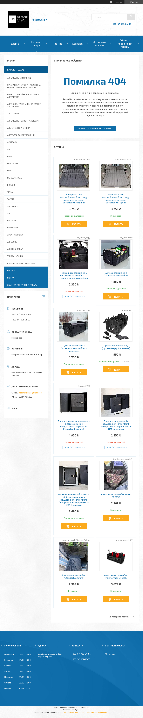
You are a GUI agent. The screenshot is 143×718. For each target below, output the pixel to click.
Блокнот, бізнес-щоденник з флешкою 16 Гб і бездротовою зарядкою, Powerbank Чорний (74, 425)
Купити (76, 224)
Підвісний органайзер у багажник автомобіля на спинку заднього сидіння (74, 275)
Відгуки (11, 277)
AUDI (9, 149)
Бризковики (13, 227)
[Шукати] (131, 17)
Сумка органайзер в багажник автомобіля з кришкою (74, 348)
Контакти (77, 43)
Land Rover (12, 163)
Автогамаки (13, 114)
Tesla (10, 192)
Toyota (10, 199)
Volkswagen (13, 206)
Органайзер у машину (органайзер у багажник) (116, 346)
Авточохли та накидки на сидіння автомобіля (24, 105)
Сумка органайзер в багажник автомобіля (116, 274)
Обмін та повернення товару (125, 43)
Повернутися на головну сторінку (95, 128)
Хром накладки (15, 235)
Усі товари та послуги (119, 616)
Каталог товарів (36, 43)
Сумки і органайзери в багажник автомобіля (23, 95)
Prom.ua (85, 707)
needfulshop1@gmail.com (30, 392)
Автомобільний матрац (19, 78)
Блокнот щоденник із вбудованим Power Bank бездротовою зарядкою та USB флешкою (116, 425)
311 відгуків (118, 2)
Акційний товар (15, 249)
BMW (9, 156)
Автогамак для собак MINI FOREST (116, 495)
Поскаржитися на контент (74, 712)
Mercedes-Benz (14, 178)
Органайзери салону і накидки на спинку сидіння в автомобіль (24, 86)
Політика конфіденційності (98, 712)
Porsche (11, 185)
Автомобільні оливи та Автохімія (23, 121)
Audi (9, 213)
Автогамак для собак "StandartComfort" (74, 576)
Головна (15, 43)
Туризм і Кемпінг (15, 256)
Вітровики (12, 220)
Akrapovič (12, 142)
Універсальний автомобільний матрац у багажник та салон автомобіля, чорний (74, 198)
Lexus (10, 170)
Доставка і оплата (99, 43)
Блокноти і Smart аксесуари (21, 263)
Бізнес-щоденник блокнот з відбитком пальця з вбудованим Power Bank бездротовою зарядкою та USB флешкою (73, 499)
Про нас (57, 43)
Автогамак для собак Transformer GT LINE (116, 576)
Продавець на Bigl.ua (72, 710)
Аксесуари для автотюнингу (21, 135)
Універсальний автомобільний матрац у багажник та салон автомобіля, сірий (116, 198)
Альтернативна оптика (18, 128)
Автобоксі (12, 242)
